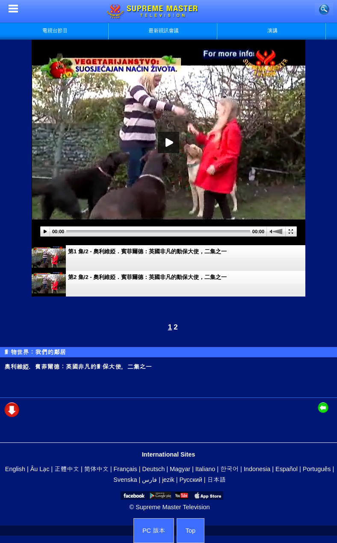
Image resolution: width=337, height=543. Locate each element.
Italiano (205, 469)
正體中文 (66, 469)
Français (125, 469)
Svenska (125, 479)
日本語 (216, 479)
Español (286, 469)
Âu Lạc (40, 469)
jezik (168, 479)
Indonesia (257, 469)
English (15, 469)
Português (317, 469)
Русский (190, 479)
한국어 (229, 469)
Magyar (180, 469)
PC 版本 (153, 530)
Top (190, 530)
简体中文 (96, 469)
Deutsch (153, 469)
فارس (149, 479)
